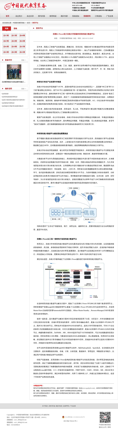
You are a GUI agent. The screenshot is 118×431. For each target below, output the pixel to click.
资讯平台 (35, 23)
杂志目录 (30, 16)
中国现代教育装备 (19, 23)
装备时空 (8, 60)
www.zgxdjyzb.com (88, 388)
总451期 (22, 52)
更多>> (23, 60)
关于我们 (45, 406)
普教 (15, 28)
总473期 (6, 35)
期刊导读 (52, 406)
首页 (7, 16)
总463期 (22, 41)
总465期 (14, 41)
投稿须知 (75, 16)
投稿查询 (87, 16)
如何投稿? (5, 94)
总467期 (6, 41)
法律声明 (66, 406)
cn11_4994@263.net (20, 420)
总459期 (14, 46)
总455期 (6, 52)
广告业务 (109, 16)
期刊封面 (41, 16)
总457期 (22, 46)
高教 (6, 28)
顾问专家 (64, 16)
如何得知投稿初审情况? (10, 97)
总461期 (6, 46)
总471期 (14, 35)
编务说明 (8, 89)
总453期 (14, 52)
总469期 (22, 35)
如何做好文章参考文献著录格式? (12, 106)
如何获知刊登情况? (8, 103)
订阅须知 (98, 16)
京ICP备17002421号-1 (70, 421)
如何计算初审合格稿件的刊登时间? (13, 100)
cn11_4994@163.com (20, 422)
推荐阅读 (53, 16)
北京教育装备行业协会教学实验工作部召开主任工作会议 (20, 82)
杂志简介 (18, 16)
